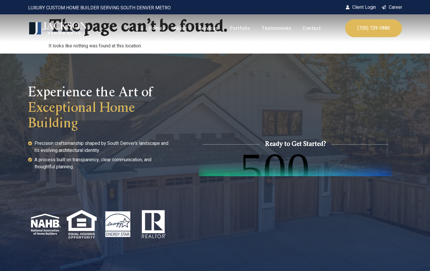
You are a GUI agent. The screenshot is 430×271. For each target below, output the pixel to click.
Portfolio (240, 28)
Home (155, 28)
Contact (312, 28)
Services (208, 28)
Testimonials (276, 28)
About (180, 28)
